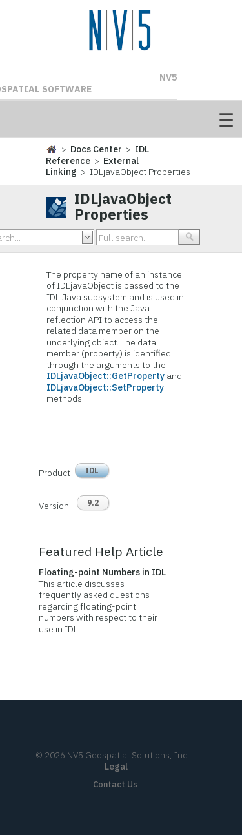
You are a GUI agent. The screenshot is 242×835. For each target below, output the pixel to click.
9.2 (93, 503)
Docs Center (96, 149)
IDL (92, 470)
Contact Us (115, 784)
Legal (116, 766)
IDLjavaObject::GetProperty (105, 376)
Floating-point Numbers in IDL (102, 572)
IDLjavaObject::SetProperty (105, 387)
